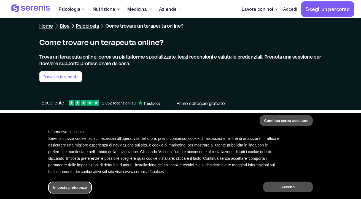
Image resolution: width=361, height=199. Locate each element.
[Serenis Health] (30, 9)
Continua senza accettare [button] (286, 121)
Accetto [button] (288, 187)
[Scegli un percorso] (327, 9)
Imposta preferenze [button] (70, 187)
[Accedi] (290, 9)
